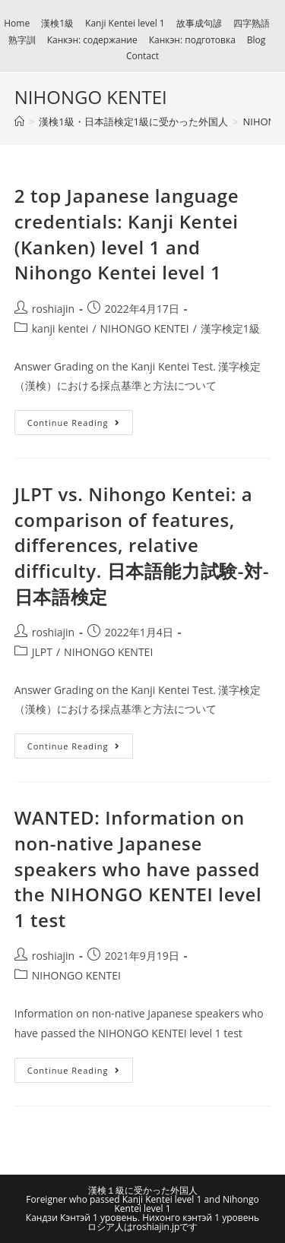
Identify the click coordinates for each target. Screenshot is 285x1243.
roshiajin (53, 308)
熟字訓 (22, 39)
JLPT (42, 652)
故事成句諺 (199, 23)
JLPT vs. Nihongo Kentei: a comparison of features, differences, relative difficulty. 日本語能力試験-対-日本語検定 (141, 544)
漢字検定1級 (230, 328)
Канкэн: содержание (92, 39)
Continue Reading (73, 422)
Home (17, 23)
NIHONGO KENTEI (144, 328)
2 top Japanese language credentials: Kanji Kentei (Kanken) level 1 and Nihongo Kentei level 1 (126, 234)
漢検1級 (57, 23)
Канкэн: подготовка (192, 39)
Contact (142, 55)
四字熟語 (251, 23)
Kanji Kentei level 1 (125, 23)
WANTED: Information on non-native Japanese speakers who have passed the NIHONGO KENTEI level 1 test (137, 868)
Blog (256, 39)
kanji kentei (60, 328)
